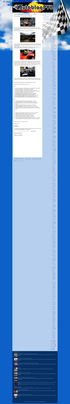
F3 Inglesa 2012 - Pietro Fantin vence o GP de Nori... (53, 336)
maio (53, 341)
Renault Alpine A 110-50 (53, 332)
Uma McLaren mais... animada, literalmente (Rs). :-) (54, 251)
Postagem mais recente (18, 158)
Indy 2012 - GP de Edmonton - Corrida (54, 145)
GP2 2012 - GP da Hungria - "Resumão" (54, 81)
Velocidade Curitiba (46, 18)
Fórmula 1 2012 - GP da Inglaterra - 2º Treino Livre (54, 303)
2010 (52, 349)
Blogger (44, 401)
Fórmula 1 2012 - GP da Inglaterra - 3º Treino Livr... (54, 295)
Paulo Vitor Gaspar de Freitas (46, 34)
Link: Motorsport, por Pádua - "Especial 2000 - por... (54, 108)
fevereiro (53, 345)
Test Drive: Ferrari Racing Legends (53, 316)
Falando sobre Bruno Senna (53, 63)
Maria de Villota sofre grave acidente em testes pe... (54, 328)
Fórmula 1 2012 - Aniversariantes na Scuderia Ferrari (54, 72)
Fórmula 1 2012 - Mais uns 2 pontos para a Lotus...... (54, 67)
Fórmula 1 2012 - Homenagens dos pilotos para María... (54, 268)
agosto (53, 51)
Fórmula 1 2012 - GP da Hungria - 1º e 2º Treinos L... (54, 98)
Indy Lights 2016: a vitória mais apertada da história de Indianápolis (27, 353)
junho (53, 340)
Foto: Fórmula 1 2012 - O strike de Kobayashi (54, 283)
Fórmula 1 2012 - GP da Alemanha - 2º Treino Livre (54, 185)
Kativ (38, 401)
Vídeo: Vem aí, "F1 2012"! (53, 299)
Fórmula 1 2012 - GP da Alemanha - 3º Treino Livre (54, 179)
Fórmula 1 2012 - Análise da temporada (54, 255)
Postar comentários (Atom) (20, 160)
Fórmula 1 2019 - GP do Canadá (22, 389)
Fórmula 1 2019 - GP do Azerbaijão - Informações (25, 394)
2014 (52, 41)
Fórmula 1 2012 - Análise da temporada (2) (54, 59)
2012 (52, 44)
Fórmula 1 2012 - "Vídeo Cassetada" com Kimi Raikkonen (54, 127)
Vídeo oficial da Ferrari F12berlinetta (54, 112)
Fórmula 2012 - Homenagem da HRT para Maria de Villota (54, 149)
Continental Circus (46, 17)
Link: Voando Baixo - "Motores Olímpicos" (54, 55)
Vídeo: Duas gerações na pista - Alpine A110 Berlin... (53, 321)
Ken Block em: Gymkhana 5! (54, 263)
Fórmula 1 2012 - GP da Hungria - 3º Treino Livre (54, 94)
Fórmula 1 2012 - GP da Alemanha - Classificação (54, 174)
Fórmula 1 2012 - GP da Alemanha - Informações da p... (54, 195)
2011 (52, 348)
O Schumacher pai (54, 219)
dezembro (53, 45)
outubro (53, 48)
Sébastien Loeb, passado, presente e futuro (54, 246)
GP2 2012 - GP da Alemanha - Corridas (54, 141)
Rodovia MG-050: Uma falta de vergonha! (54, 242)
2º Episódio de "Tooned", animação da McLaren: (53, 154)
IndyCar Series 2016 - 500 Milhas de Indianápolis (25, 358)
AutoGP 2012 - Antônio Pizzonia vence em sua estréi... (54, 164)
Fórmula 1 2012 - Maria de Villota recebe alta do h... (54, 103)
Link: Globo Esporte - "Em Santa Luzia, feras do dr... (54, 278)
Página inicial (28, 158)
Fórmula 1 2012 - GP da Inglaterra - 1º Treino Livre (54, 308)
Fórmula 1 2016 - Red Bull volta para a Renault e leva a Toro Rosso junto (28, 363)
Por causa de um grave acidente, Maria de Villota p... (54, 313)
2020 (52, 34)
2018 (52, 36)
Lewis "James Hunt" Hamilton (54, 239)
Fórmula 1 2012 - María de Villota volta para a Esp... (53, 169)
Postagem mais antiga (37, 158)
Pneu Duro (45, 15)
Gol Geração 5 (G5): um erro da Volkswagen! (24, 372)
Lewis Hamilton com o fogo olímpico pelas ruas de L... (54, 259)
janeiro (53, 346)
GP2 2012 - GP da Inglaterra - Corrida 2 (54, 286)
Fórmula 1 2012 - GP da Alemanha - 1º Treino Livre (54, 190)
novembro (53, 46)
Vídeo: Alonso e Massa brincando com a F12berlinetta (54, 117)
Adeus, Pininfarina (54, 324)
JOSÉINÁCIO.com (46, 16)
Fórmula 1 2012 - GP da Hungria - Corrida (54, 85)
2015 (52, 40)
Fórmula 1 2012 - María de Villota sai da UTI (53, 273)
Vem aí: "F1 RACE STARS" (53, 236)
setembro (53, 49)
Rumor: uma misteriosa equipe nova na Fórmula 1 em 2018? (26, 377)
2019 (52, 35)
